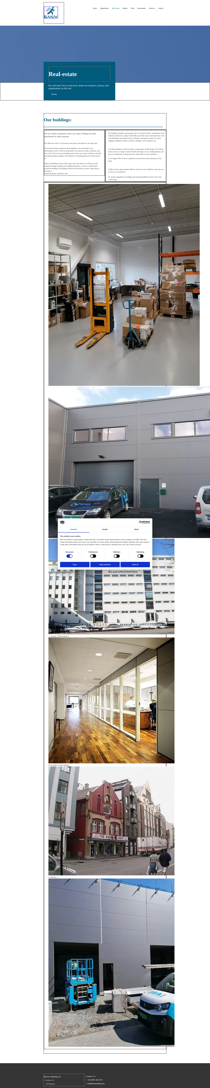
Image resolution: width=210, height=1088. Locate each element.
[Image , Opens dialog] (111, 1046)
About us (152, 8)
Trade (132, 8)
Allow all (135, 564)
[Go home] (51, 18)
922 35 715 (99, 1080)
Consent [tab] (73, 529)
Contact (160, 8)
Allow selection (105, 564)
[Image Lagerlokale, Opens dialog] (124, 385)
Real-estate (115, 8)
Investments (142, 8)
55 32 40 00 (91, 1080)
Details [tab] (105, 529)
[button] (54, 94)
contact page (112, 179)
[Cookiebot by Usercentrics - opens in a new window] (141, 522)
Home (95, 8)
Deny (75, 564)
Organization (104, 8)
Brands (125, 8)
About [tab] (136, 529)
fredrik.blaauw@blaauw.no (96, 1083)
